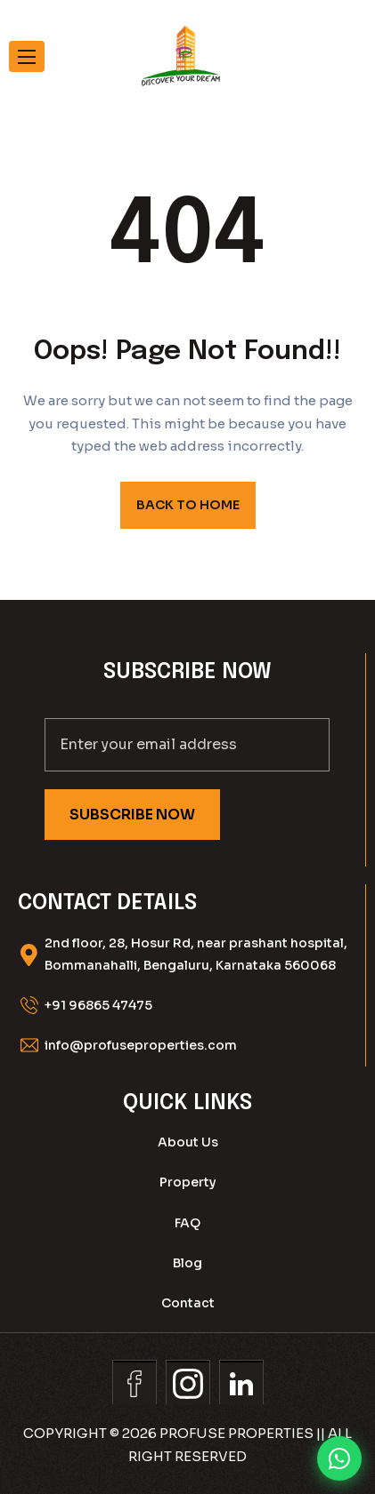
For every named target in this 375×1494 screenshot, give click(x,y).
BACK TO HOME (188, 505)
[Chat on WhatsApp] (339, 1458)
